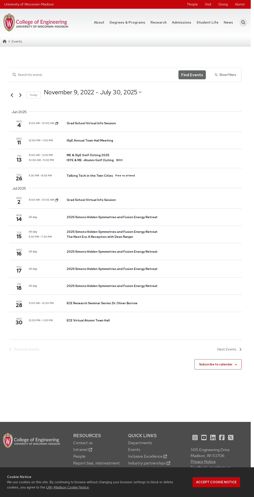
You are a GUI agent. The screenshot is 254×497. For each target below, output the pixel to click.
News (228, 22)
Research (159, 22)
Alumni (240, 4)
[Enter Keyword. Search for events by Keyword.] (93, 75)
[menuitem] (192, 4)
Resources (87, 435)
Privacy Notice (203, 461)
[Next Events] (20, 95)
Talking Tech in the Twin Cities (90, 176)
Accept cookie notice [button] (216, 482)
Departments (140, 442)
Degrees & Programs (129, 22)
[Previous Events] (11, 95)
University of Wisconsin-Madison (29, 4)
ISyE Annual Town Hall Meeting (90, 140)
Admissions (181, 22)
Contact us (83, 442)
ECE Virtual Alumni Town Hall (88, 320)
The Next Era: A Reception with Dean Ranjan (100, 237)
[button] (242, 22)
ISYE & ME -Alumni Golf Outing (90, 160)
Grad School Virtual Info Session (91, 123)
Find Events (192, 74)
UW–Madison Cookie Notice (67, 487)
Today (33, 95)
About (99, 22)
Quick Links (142, 435)
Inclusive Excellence (147, 456)
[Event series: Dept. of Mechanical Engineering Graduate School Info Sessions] (56, 123)
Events (134, 449)
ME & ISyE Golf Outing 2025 (88, 155)
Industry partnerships (149, 463)
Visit (208, 4)
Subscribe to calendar (215, 364)
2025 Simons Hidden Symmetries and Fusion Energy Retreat (112, 217)
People (192, 4)
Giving (223, 4)
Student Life (207, 22)
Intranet (82, 449)
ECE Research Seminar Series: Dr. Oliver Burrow (102, 303)
